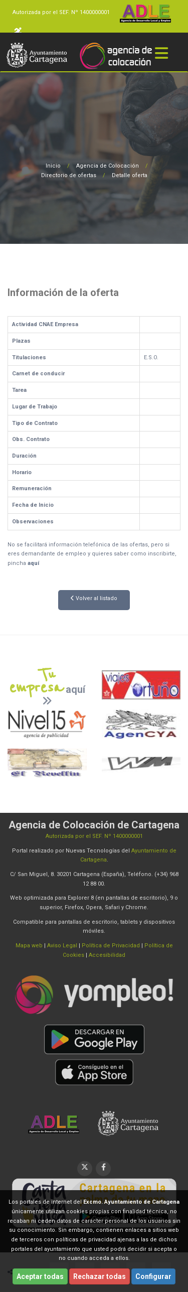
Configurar (153, 1276)
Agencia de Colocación (107, 166)
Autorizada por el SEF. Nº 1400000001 (61, 12)
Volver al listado (94, 598)
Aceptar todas (40, 1276)
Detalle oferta (129, 175)
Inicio (53, 166)
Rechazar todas (99, 1276)
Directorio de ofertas (68, 175)
